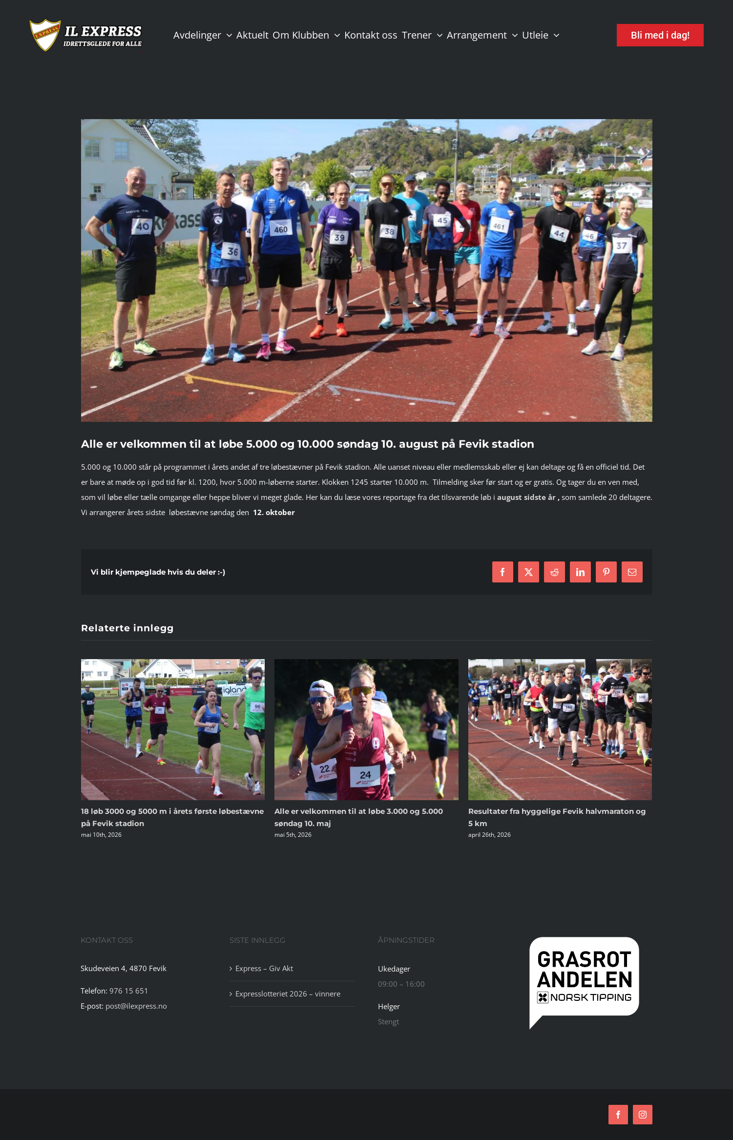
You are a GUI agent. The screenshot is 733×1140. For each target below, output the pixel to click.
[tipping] (584, 937)
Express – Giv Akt (264, 968)
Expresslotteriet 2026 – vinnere (287, 993)
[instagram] (642, 1114)
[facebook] (618, 1114)
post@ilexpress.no (136, 1006)
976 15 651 (128, 990)
